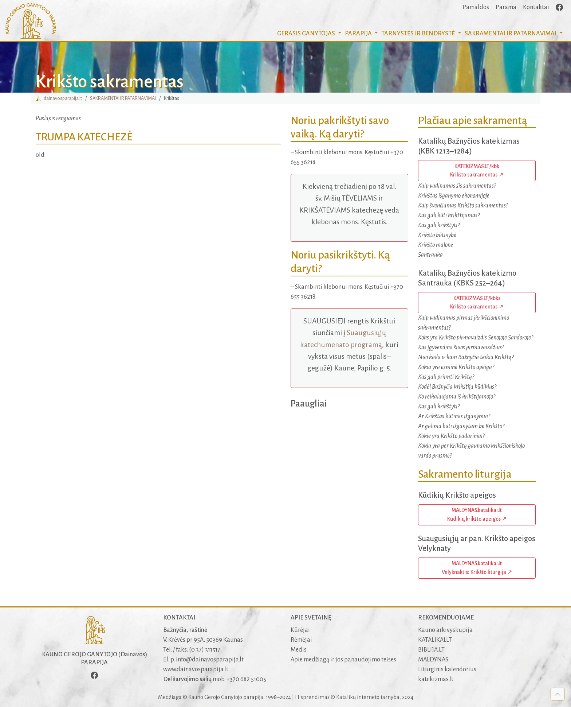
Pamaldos (475, 7)
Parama (506, 7)
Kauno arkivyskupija (445, 630)
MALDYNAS (433, 659)
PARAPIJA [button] (359, 33)
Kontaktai (536, 7)
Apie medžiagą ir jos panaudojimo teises (343, 659)
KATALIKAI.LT (435, 640)
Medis (299, 649)
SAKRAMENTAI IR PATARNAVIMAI (123, 98)
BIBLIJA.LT (431, 649)
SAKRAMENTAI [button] (511, 33)
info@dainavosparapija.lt (210, 659)
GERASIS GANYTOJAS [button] (306, 33)
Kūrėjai (300, 630)
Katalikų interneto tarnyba (367, 697)
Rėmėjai (301, 640)
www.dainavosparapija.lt (195, 669)
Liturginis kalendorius (447, 669)
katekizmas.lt (435, 679)
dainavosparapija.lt (59, 98)
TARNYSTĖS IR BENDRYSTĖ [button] (418, 33)
